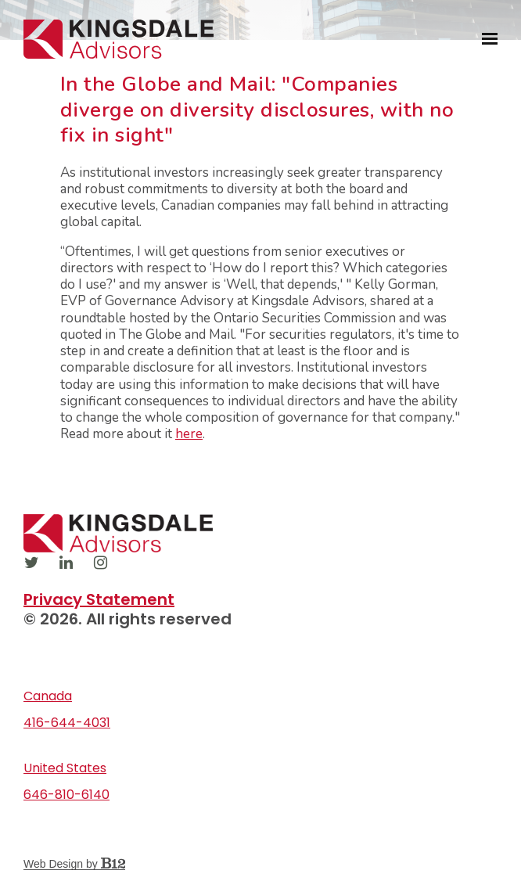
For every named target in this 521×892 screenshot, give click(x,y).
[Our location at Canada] (260, 696)
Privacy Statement (98, 599)
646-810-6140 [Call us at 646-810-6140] (66, 795)
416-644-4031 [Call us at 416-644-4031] (66, 723)
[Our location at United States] (260, 768)
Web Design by (74, 864)
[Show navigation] (486, 39)
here (189, 434)
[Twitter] (31, 562)
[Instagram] (100, 562)
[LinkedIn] (66, 562)
